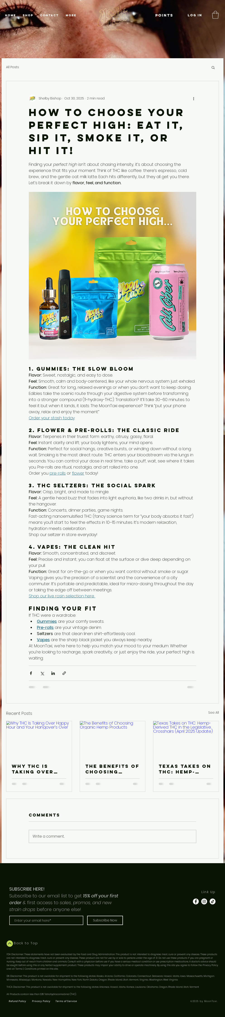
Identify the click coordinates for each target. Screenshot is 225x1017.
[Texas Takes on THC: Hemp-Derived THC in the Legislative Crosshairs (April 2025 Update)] (186, 739)
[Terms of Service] (66, 1001)
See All (213, 712)
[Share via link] (64, 673)
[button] (215, 15)
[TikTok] (212, 901)
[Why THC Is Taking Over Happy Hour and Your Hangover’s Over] (39, 739)
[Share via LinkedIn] (53, 673)
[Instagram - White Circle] (204, 901)
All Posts (12, 67)
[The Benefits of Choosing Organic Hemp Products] (112, 739)
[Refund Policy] (18, 1001)
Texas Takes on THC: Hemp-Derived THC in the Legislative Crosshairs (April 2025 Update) (186, 769)
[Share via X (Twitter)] (42, 673)
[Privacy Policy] (41, 1001)
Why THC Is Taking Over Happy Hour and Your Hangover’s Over (33, 769)
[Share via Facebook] (31, 673)
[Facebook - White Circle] (196, 901)
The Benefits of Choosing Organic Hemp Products (112, 769)
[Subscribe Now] (105, 920)
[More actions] (193, 98)
